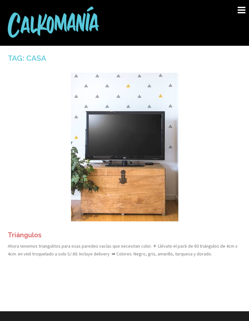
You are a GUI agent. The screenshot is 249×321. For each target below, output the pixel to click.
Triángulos (25, 235)
